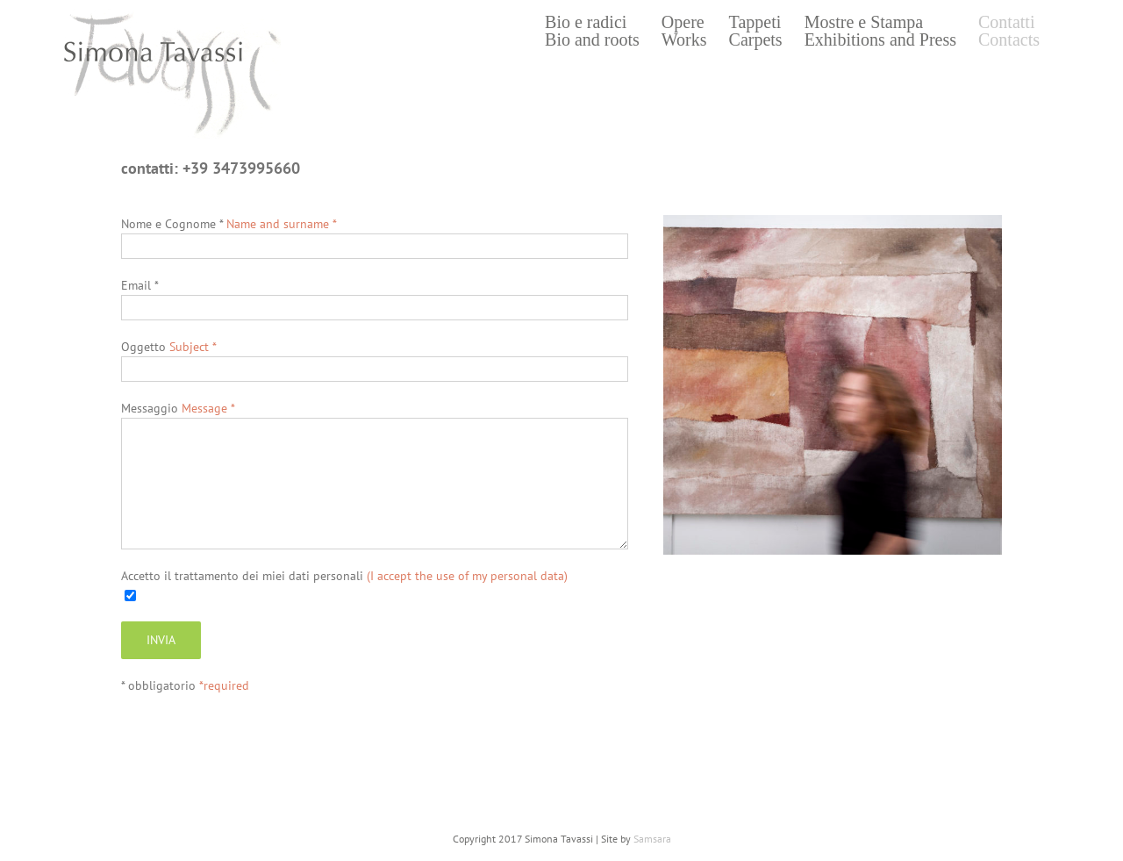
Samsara (652, 838)
